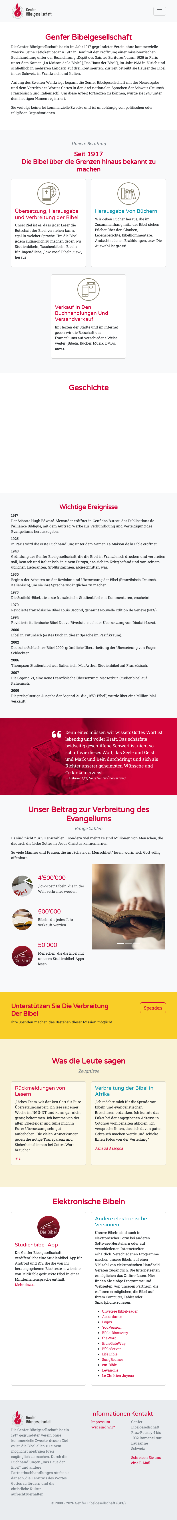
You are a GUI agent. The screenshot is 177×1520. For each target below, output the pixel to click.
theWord (109, 1338)
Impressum (100, 1421)
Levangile (110, 1370)
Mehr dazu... (25, 1284)
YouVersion (112, 1327)
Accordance (112, 1316)
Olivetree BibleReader (120, 1311)
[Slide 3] (136, 943)
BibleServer (111, 1348)
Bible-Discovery (115, 1332)
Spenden (153, 1008)
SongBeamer (112, 1359)
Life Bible (109, 1354)
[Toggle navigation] (159, 11)
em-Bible (109, 1364)
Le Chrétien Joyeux (118, 1375)
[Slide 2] (128, 943)
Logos (107, 1321)
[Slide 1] (120, 943)
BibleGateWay (114, 1343)
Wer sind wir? (103, 1427)
